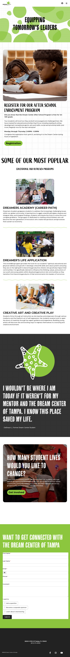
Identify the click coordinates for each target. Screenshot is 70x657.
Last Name (6, 561)
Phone (5, 576)
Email (4, 569)
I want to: (6, 599)
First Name (6, 553)
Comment (6, 584)
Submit (7, 617)
